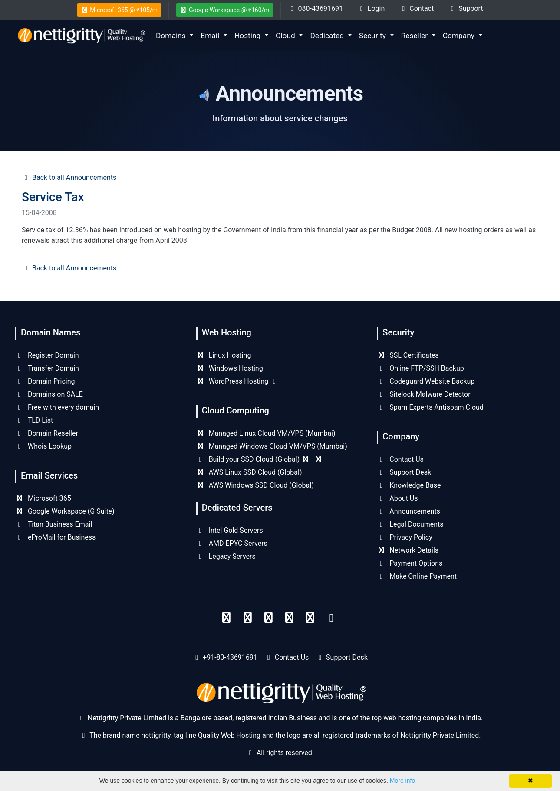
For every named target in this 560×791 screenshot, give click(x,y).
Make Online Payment (417, 576)
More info (402, 780)
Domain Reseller (46, 433)
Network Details (407, 550)
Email (211, 35)
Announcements (408, 511)
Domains (172, 35)
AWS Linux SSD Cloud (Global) (249, 472)
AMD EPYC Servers (231, 543)
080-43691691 (315, 8)
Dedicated (328, 35)
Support (465, 8)
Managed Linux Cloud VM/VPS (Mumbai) (266, 433)
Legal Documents (410, 524)
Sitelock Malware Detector (423, 394)
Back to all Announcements (69, 177)
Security (373, 35)
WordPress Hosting (237, 381)
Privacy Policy (404, 537)
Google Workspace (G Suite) (65, 511)
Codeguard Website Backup (425, 381)
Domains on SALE (49, 394)
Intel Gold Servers (229, 530)
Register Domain (47, 355)
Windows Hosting (229, 368)
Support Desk (404, 472)
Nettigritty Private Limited (439, 735)
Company (460, 35)
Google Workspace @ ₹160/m (225, 10)
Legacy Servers (226, 556)
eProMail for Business (55, 537)
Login (371, 8)
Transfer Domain (47, 368)
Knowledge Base (409, 485)
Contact (416, 8)
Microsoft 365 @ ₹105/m (119, 10)
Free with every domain (57, 407)
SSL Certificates (407, 355)
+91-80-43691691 (230, 657)
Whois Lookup (43, 446)
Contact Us (400, 459)
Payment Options (409, 563)
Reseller (415, 35)
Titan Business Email (53, 524)
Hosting (248, 35)
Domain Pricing (45, 381)
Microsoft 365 (43, 498)
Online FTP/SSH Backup (420, 368)
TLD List (34, 420)
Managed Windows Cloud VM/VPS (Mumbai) (271, 446)
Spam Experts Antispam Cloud (430, 407)
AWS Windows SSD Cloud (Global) (255, 485)
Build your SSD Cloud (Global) (259, 459)
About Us (397, 498)
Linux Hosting (223, 355)
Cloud (286, 35)
